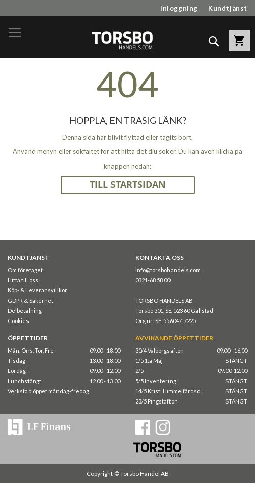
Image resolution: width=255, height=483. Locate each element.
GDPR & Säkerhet (30, 300)
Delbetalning (25, 310)
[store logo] (122, 40)
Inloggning (179, 8)
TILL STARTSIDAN (128, 184)
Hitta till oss (23, 280)
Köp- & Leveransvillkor (37, 290)
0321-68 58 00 (152, 280)
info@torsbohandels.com (168, 269)
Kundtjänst (227, 8)
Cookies (18, 320)
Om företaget (25, 269)
